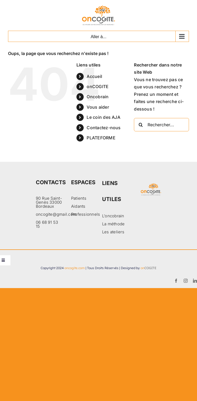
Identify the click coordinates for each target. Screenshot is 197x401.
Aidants (78, 206)
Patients (78, 198)
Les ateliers (113, 231)
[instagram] (186, 281)
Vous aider (98, 107)
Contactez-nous (104, 127)
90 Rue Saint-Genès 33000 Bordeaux (49, 202)
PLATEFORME (101, 137)
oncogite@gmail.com (56, 214)
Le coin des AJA (103, 117)
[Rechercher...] (161, 124)
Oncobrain (98, 96)
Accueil (94, 76)
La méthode (113, 223)
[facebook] (176, 281)
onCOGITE (98, 86)
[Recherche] (140, 124)
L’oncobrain (113, 215)
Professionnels (85, 214)
